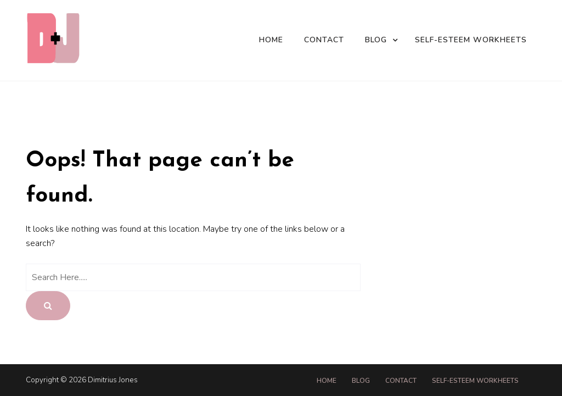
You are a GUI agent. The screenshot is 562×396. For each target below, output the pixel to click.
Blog (376, 40)
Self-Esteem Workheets (471, 40)
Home (271, 40)
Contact (324, 40)
